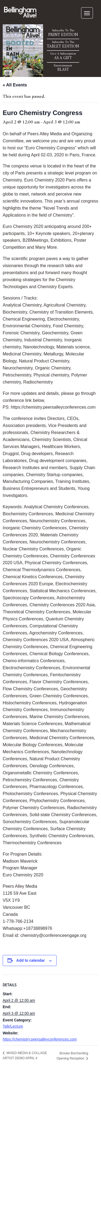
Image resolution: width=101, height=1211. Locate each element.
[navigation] (87, 13)
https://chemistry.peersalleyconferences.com (40, 1039)
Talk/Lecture (13, 1026)
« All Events (15, 85)
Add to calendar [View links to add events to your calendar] (30, 960)
